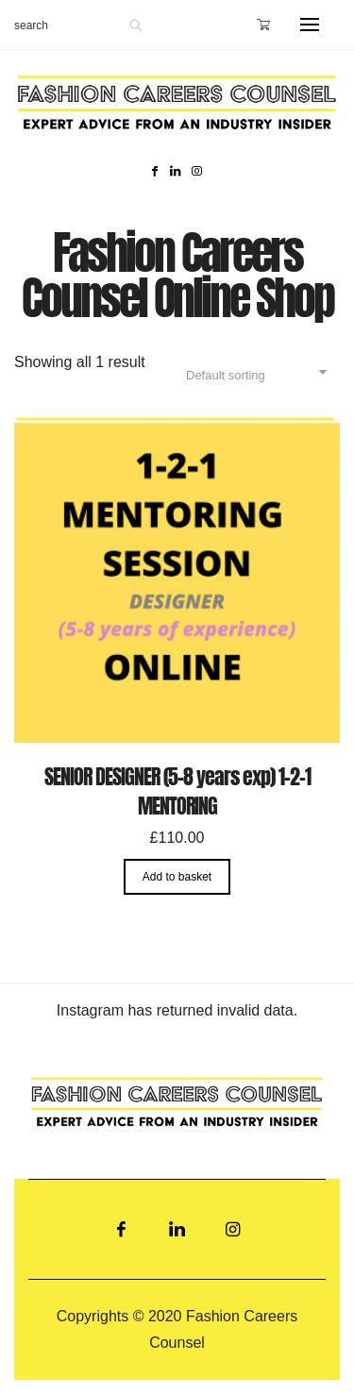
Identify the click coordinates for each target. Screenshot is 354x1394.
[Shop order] (253, 375)
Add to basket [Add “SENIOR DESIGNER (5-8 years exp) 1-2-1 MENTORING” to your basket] (177, 876)
